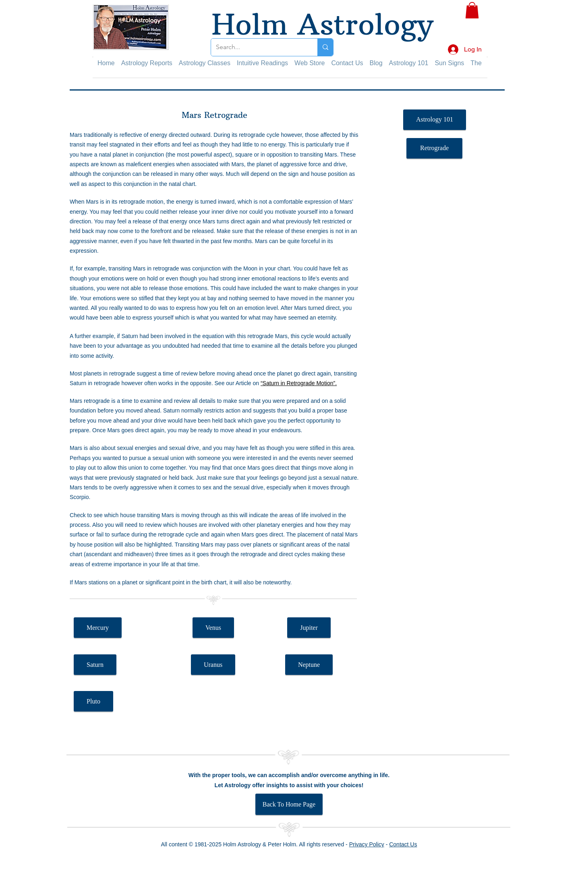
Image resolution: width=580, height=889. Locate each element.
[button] (472, 10)
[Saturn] (95, 664)
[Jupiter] (309, 627)
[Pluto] (93, 701)
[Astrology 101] (434, 119)
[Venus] (213, 627)
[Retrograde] (434, 148)
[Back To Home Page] (289, 804)
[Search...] (258, 47)
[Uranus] (213, 664)
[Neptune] (309, 664)
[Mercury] (98, 627)
